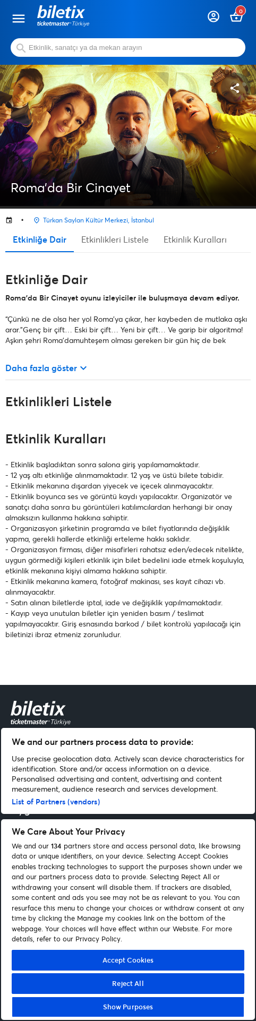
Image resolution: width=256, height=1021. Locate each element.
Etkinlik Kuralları (195, 239)
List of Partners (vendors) (56, 801)
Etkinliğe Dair (39, 239)
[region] (128, 874)
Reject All (127, 983)
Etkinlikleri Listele (115, 239)
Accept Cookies (128, 960)
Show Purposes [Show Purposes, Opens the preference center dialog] (128, 1006)
